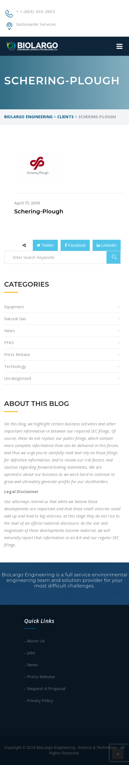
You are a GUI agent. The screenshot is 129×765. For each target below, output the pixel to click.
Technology (15, 366)
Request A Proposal (46, 688)
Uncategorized (17, 378)
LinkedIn (106, 245)
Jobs (31, 652)
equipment (14, 306)
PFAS (9, 342)
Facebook (75, 245)
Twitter (45, 245)
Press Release (17, 354)
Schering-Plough (38, 211)
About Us (36, 640)
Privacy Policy (40, 700)
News (9, 330)
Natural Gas (15, 318)
